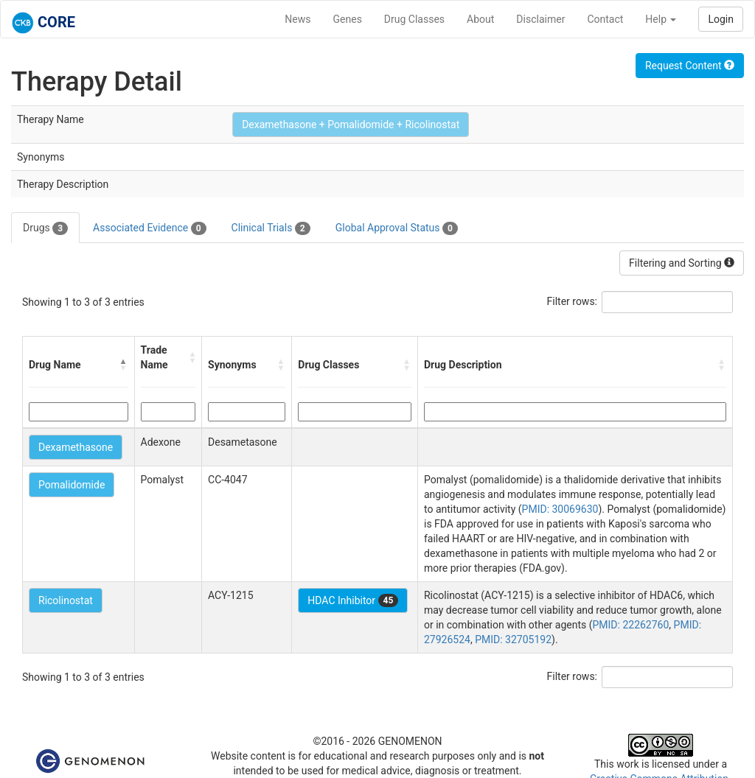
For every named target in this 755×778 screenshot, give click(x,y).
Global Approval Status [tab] (396, 228)
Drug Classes (414, 19)
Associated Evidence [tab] (149, 228)
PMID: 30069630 (560, 509)
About (480, 19)
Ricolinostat (65, 600)
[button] (123, 364)
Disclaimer (540, 19)
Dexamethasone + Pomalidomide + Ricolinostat (350, 124)
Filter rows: (572, 301)
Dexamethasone (75, 447)
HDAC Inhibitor (352, 600)
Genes (347, 19)
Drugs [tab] (45, 228)
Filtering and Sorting (681, 263)
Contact (605, 19)
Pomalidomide (71, 485)
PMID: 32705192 (513, 639)
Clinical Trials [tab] (271, 228)
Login (721, 19)
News (297, 19)
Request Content (689, 65)
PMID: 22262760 (630, 625)
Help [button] (660, 19)
